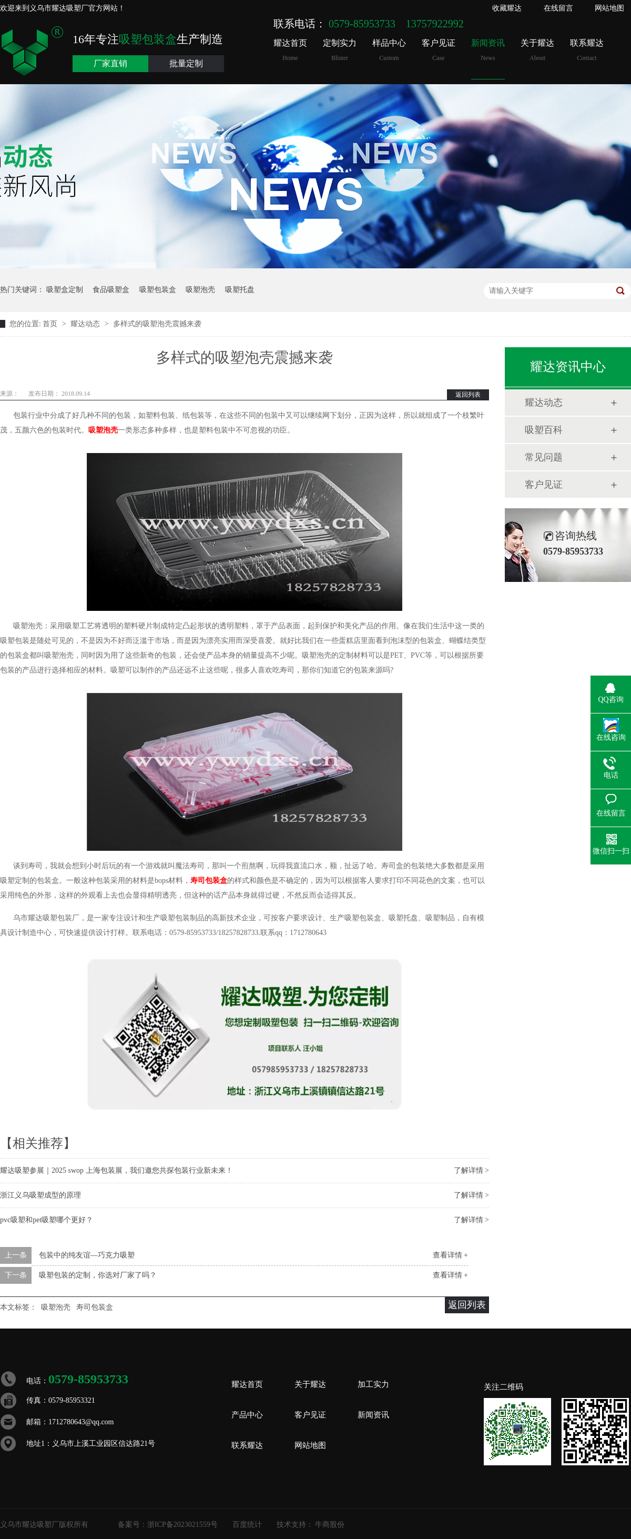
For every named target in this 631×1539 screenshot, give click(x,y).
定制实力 (340, 50)
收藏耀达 (507, 8)
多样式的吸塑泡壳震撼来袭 (157, 324)
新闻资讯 (488, 50)
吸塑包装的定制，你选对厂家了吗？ (98, 1275)
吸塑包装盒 (157, 290)
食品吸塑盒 (111, 290)
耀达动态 (86, 324)
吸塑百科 (544, 430)
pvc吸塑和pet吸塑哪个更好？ (46, 1220)
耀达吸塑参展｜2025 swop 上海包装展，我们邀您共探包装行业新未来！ (116, 1170)
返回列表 (468, 394)
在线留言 (558, 8)
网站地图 (609, 8)
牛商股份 (329, 1524)
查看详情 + (450, 1255)
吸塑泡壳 (200, 290)
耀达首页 (290, 50)
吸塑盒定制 (64, 290)
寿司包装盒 (208, 880)
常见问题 (544, 457)
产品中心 (247, 1415)
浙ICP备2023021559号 (182, 1524)
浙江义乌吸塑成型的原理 (40, 1195)
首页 (51, 324)
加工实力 (373, 1384)
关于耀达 (537, 50)
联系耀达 (587, 50)
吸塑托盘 (240, 290)
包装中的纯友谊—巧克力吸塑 (87, 1255)
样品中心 (389, 50)
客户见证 (438, 50)
